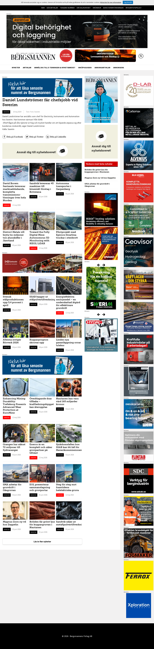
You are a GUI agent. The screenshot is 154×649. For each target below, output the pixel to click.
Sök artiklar (52, 8)
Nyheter (16, 67)
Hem (43, 8)
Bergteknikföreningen (113, 8)
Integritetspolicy (133, 8)
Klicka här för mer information (110, 2)
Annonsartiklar (102, 67)
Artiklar (27, 67)
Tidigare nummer (67, 8)
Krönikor (97, 8)
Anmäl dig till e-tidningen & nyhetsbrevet (54, 67)
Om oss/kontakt (84, 8)
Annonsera (118, 67)
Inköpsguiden (85, 67)
